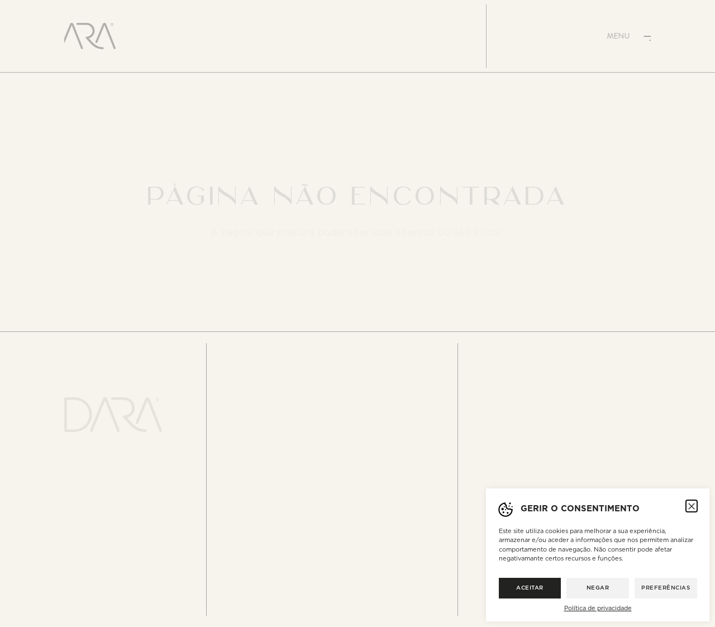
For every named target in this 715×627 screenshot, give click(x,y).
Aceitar (530, 588)
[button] (691, 505)
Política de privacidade (598, 608)
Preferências (665, 588)
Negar (598, 588)
